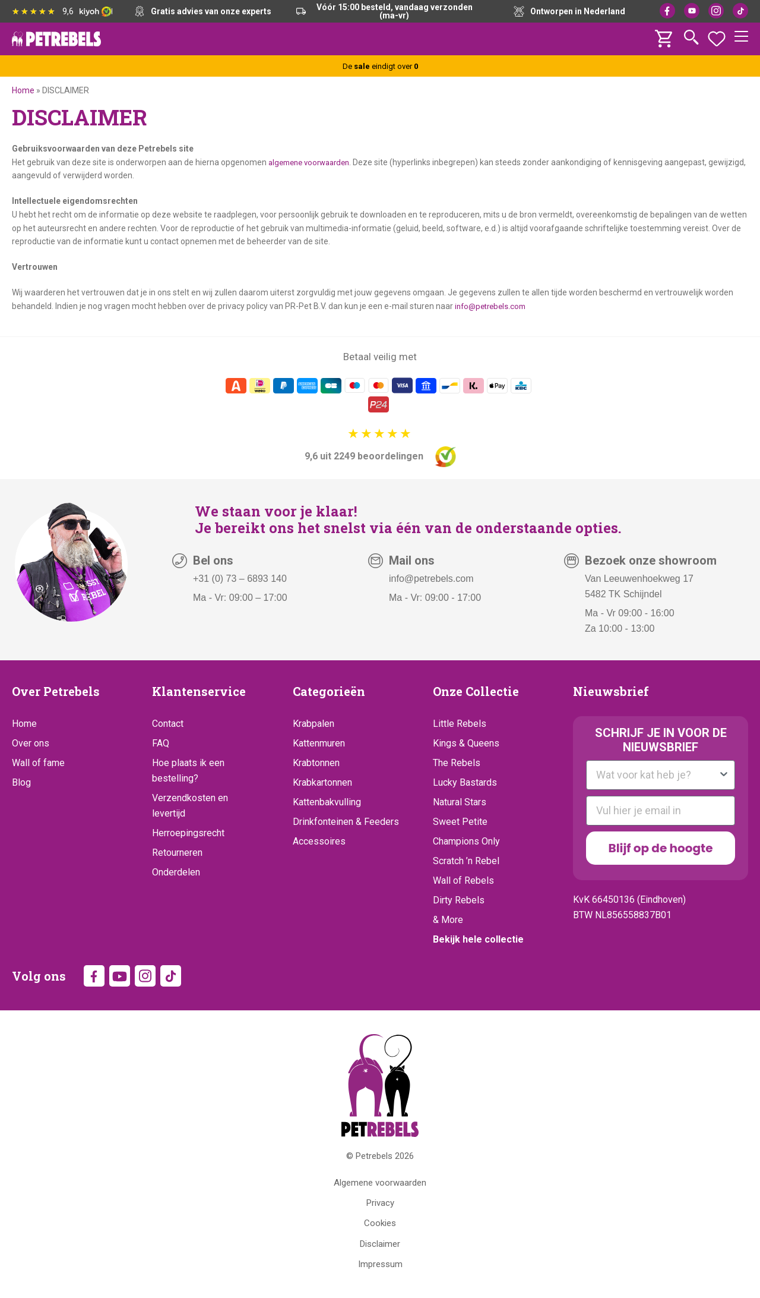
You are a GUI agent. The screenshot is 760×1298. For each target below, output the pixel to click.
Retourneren (177, 852)
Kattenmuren (319, 743)
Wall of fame (38, 762)
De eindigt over (380, 66)
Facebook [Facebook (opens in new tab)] (667, 10)
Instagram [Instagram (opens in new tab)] (716, 10)
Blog (21, 782)
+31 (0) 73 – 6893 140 (240, 579)
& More (448, 919)
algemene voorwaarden (313, 162)
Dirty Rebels (458, 900)
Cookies (380, 1225)
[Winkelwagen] (665, 36)
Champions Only (466, 841)
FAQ (160, 743)
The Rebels (456, 762)
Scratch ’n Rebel (466, 861)
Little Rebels (459, 723)
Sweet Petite (460, 821)
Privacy (380, 1205)
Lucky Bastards (465, 782)
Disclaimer (380, 1246)
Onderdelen (176, 872)
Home (23, 90)
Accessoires (319, 841)
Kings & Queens (466, 743)
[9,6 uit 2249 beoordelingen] (380, 447)
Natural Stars (459, 802)
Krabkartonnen (322, 782)
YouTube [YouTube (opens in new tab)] (691, 10)
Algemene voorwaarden (380, 1185)
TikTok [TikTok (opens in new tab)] (740, 10)
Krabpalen (313, 723)
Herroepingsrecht (188, 833)
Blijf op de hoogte (661, 848)
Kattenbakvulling (327, 802)
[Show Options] (724, 775)
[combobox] (657, 775)
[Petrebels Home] (380, 1087)
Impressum (380, 1266)
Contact (167, 723)
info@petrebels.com (493, 306)
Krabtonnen (316, 762)
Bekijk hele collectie (478, 939)
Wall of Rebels (463, 880)
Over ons (30, 743)
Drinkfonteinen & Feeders (346, 821)
